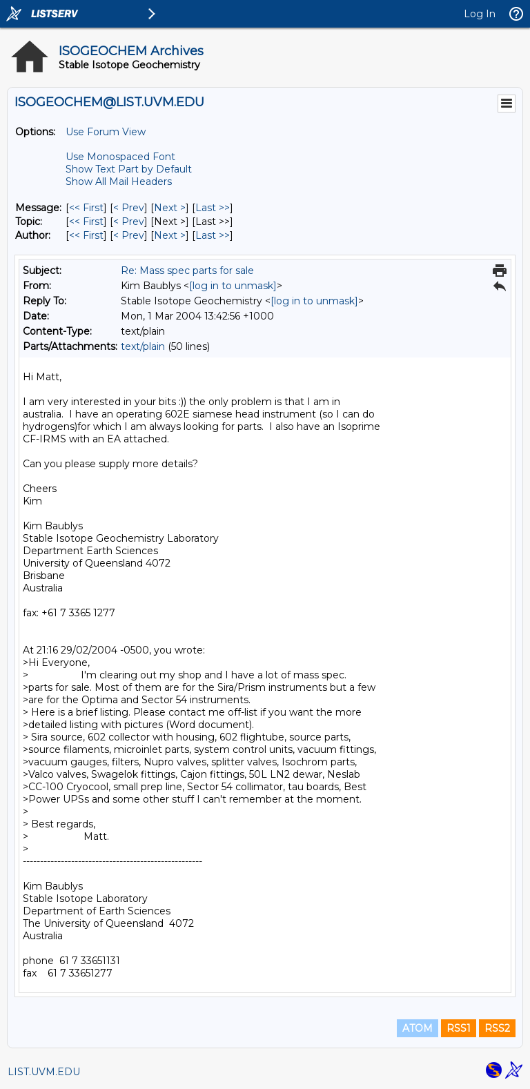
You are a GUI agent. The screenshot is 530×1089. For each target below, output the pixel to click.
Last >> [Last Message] (212, 208)
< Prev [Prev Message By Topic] (128, 221)
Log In (479, 14)
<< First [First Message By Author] (86, 235)
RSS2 (497, 1028)
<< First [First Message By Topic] (86, 221)
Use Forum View (106, 132)
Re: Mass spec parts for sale (187, 270)
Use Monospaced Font (120, 156)
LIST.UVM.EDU (44, 1072)
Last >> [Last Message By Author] (212, 235)
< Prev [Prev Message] (128, 208)
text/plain (143, 346)
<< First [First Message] (86, 208)
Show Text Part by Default (129, 169)
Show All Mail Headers (119, 181)
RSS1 (458, 1028)
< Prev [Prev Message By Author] (128, 235)
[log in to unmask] (233, 285)
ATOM (417, 1028)
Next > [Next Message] (170, 208)
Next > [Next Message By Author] (170, 235)
